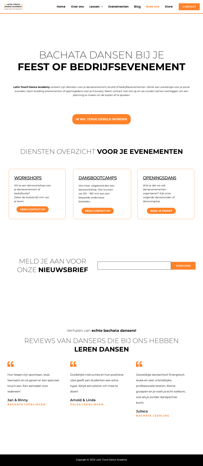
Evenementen (118, 7)
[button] (101, 6)
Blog (137, 7)
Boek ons (152, 7)
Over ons (77, 7)
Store (169, 7)
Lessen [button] (96, 6)
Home (61, 7)
